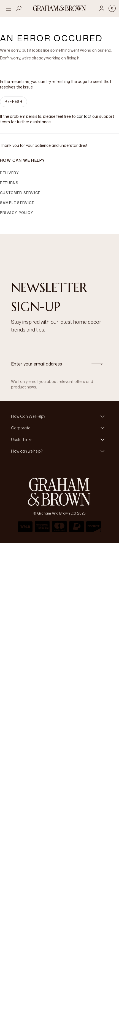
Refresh (13, 101)
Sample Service (17, 202)
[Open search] (19, 8)
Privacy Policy (16, 212)
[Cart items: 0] (112, 8)
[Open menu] (8, 8)
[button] (59, 416)
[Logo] (59, 8)
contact (84, 116)
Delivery (9, 173)
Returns (9, 183)
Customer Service (20, 192)
